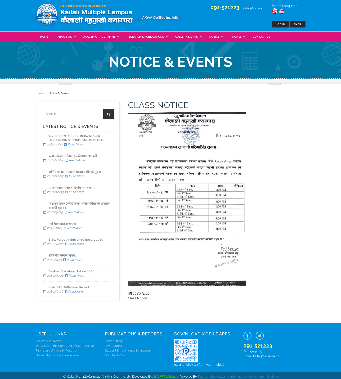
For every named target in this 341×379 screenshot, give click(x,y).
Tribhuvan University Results (56, 350)
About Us (65, 36)
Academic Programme (99, 36)
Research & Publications (145, 36)
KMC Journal (114, 345)
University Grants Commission (57, 355)
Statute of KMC (115, 355)
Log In (280, 24)
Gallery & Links (186, 36)
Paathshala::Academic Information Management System (238, 376)
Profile (236, 36)
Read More (73, 144)
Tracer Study (114, 341)
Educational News (48, 341)
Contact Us (261, 36)
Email (298, 24)
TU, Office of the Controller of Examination (65, 345)
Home (44, 36)
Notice (214, 36)
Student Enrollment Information (127, 350)
